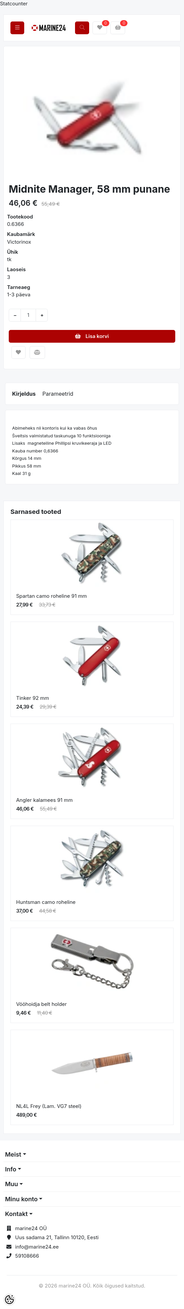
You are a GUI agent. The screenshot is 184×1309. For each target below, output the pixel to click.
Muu (11, 1183)
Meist (13, 1154)
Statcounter (14, 3)
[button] (17, 115)
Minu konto (21, 1199)
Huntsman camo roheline (46, 902)
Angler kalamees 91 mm (44, 800)
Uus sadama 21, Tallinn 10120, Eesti (57, 1237)
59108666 (27, 1256)
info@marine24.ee (37, 1247)
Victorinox (19, 242)
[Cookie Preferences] (9, 1300)
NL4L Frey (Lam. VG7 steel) (48, 1106)
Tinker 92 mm (32, 698)
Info (10, 1169)
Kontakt (16, 1213)
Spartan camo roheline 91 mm (51, 596)
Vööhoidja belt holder (41, 1004)
